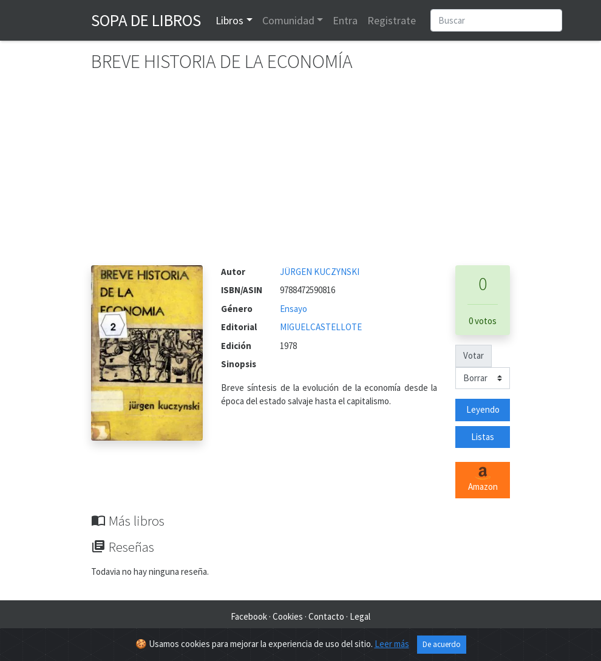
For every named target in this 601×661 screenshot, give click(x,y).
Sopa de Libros (146, 20)
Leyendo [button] (483, 409)
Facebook (249, 616)
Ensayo (293, 308)
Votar (473, 355)
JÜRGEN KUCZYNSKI (319, 271)
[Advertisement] (300, 174)
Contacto (326, 616)
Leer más (392, 643)
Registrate (391, 20)
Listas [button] (482, 436)
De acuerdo (442, 644)
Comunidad (288, 20)
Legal (360, 616)
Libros (229, 20)
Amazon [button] (483, 479)
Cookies (288, 616)
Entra (345, 20)
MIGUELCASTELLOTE (321, 327)
